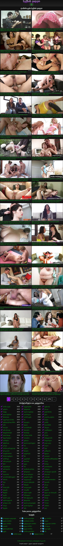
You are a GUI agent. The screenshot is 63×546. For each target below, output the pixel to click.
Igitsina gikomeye (8, 529)
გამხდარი (47, 451)
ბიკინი (5, 495)
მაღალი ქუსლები (29, 482)
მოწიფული (27, 495)
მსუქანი (5, 508)
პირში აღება (6, 406)
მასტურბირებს (7, 433)
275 (49, 399)
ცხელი (26, 425)
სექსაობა (47, 406)
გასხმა (46, 422)
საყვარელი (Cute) (8, 419)
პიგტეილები (27, 479)
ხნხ (45, 531)
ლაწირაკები (27, 417)
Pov (25, 446)
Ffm (25, 466)
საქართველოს (7, 500)
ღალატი (47, 477)
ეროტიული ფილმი (50, 472)
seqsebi (5, 526)
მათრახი (26, 461)
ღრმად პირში (28, 435)
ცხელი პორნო (28, 529)
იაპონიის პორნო (29, 521)
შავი (45, 448)
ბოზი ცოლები (7, 461)
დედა (25, 464)
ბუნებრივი (6, 443)
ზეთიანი (46, 482)
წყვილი (46, 453)
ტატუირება (27, 453)
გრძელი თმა (7, 503)
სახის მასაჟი (6, 435)
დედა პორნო (7, 523)
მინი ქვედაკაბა (28, 498)
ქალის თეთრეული (29, 443)
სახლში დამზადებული (51, 459)
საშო (4, 425)
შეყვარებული (7, 438)
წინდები (26, 485)
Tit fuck (46, 503)
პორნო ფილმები (29, 518)
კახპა (46, 433)
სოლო (46, 446)
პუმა (25, 508)
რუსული (46, 469)
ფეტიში (46, 490)
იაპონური (6, 440)
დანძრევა (6, 459)
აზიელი (46, 427)
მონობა (5, 479)
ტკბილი (26, 440)
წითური (26, 451)
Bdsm (4, 472)
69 (3, 485)
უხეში (46, 487)
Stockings (26, 433)
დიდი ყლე (47, 443)
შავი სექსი (47, 529)
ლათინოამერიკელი (9, 477)
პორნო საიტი (17, 534)
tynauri (46, 521)
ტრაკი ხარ (6, 451)
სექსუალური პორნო (30, 523)
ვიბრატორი (6, 469)
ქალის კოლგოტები (30, 503)
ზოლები (5, 427)
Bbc (25, 456)
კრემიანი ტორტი (29, 469)
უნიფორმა (27, 500)
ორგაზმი (26, 490)
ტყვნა (4, 531)
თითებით (26, 438)
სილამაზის (47, 425)
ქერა (45, 414)
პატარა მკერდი (28, 412)
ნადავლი (26, 422)
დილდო (47, 456)
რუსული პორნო (39, 534)
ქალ (45, 508)
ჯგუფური (47, 495)
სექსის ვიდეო (31, 1)
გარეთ (5, 446)
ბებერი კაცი (6, 498)
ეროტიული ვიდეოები (9, 518)
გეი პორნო (47, 518)
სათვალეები (27, 487)
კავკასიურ (27, 459)
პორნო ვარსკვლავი (9, 448)
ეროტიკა (47, 526)
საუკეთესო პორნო (50, 523)
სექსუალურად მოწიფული (10, 422)
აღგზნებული (48, 430)
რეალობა (6, 474)
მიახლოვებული (7, 456)
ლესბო (26, 448)
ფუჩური (5, 409)
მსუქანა (5, 492)
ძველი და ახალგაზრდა (51, 492)
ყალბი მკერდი (28, 505)
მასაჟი (46, 498)
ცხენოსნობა (48, 412)
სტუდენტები (6, 466)
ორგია (5, 505)
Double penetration (49, 479)
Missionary (6, 417)
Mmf (4, 464)
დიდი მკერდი (7, 414)
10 (40, 399)
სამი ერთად (6, 430)
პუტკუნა (5, 490)
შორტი (46, 464)
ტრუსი (46, 435)
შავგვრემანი (27, 406)
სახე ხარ (47, 474)
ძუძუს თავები (28, 492)
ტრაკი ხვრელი (28, 474)
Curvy (46, 461)
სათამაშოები (28, 427)
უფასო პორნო (7, 521)
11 (45, 399)
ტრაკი (46, 409)
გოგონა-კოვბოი (49, 417)
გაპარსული (27, 414)
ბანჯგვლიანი (48, 438)
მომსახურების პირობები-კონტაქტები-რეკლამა (31, 541)
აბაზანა (46, 505)
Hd (24, 419)
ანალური (26, 430)
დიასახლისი (48, 466)
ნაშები (46, 419)
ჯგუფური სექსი (28, 477)
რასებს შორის (7, 453)
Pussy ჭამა (6, 487)
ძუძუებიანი (27, 409)
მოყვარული (48, 440)
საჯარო (46, 500)
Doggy (5, 412)
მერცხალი (27, 472)
